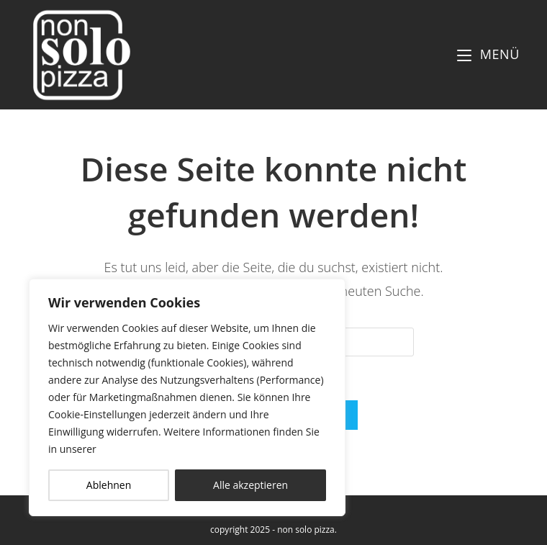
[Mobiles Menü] (488, 54)
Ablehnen (108, 485)
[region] (187, 397)
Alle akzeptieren (250, 485)
